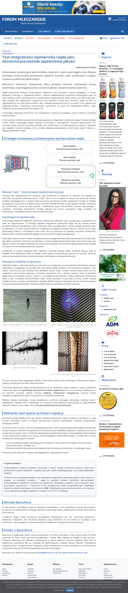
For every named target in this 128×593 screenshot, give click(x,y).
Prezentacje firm (110, 360)
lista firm (81, 575)
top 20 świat (108, 351)
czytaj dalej (108, 163)
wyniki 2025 (107, 298)
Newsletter (108, 575)
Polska (4, 571)
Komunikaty (28, 31)
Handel (5, 575)
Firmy (105, 344)
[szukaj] (111, 31)
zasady (105, 301)
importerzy (107, 369)
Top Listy (81, 577)
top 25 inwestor (76, 38)
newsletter (117, 38)
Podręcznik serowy (64, 31)
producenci (107, 363)
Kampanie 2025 (10, 44)
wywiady (19, 38)
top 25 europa (44, 38)
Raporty (106, 56)
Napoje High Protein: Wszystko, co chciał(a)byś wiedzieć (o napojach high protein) (111, 70)
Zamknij (70, 590)
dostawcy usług (110, 366)
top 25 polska (108, 357)
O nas (106, 569)
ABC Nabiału (44, 31)
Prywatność (108, 577)
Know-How (57, 573)
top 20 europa (108, 354)
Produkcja (6, 573)
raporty (8, 38)
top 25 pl (30, 38)
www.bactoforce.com (78, 552)
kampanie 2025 (108, 309)
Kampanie (81, 571)
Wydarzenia (109, 378)
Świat (4, 569)
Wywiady (107, 173)
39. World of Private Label (111, 388)
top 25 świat (59, 38)
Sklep (106, 573)
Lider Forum (109, 288)
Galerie (30, 573)
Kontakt (107, 571)
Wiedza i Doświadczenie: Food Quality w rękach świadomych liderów (110, 427)
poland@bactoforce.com (47, 552)
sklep (104, 38)
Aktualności (11, 31)
